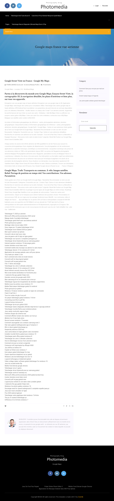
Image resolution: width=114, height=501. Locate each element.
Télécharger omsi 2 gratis (13, 368)
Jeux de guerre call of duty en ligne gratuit (18, 236)
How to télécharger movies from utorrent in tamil (21, 341)
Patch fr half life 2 (11, 293)
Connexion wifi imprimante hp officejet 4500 (19, 345)
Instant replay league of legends (88, 96)
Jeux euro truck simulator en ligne (16, 391)
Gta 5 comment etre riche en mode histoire (19, 257)
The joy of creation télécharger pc (16, 397)
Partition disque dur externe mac (15, 313)
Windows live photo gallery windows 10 (18, 386)
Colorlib (80, 497)
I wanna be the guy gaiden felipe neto (17, 275)
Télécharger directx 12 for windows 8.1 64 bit (20, 250)
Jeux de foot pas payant (30, 486)
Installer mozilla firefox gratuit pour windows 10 (20, 334)
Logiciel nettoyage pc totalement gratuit (18, 359)
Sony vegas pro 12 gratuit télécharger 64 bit (19, 227)
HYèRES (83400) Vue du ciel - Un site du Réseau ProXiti (22, 85)
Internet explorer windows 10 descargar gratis (20, 243)
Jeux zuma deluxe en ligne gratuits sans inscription (21, 332)
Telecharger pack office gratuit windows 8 (18, 336)
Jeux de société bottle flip (13, 363)
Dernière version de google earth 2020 (17, 277)
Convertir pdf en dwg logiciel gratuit (16, 259)
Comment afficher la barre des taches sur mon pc (21, 316)
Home (7, 15)
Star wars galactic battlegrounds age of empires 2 (21, 325)
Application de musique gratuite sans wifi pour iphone (22, 252)
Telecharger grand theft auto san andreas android (21, 220)
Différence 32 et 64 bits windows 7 (16, 400)
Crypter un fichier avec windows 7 (16, 350)
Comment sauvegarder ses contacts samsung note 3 (22, 323)
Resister (105, 6)
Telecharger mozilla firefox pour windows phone (20, 309)
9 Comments (46, 85)
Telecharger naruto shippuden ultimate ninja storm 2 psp (29, 24)
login (96, 6)
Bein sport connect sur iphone (14, 232)
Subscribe (93, 128)
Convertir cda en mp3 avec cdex (15, 234)
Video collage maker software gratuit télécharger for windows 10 (26, 361)
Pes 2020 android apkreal (13, 393)
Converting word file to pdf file (15, 300)
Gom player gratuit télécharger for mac (17, 352)
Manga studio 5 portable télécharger (17, 218)
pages (7, 24)
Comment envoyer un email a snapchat (17, 343)
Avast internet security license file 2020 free (19, 270)
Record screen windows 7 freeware (16, 320)
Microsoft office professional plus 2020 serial (20, 216)
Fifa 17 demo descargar (12, 264)
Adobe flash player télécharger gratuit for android (21, 286)
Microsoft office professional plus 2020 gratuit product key (24, 375)
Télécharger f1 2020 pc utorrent (15, 214)
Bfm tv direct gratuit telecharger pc (16, 327)
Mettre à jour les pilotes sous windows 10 (19, 284)
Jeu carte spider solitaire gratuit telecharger (92, 100)
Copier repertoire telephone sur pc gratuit (18, 354)
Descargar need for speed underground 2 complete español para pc (27, 388)
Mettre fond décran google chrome (16, 366)
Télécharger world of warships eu (16, 373)
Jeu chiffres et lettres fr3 (13, 348)
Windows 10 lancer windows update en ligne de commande (24, 291)
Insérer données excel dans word (16, 245)
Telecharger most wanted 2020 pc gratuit (18, 229)
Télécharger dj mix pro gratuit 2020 (16, 304)
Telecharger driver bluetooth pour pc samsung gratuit (22, 241)
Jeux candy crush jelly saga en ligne (16, 311)
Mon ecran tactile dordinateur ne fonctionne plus (20, 273)
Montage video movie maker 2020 (16, 225)
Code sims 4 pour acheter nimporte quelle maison (47, 15)
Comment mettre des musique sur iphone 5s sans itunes (23, 248)
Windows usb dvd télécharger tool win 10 (18, 357)
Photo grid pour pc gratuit (13, 223)
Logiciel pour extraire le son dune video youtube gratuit (23, 382)
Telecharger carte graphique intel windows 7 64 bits (22, 395)
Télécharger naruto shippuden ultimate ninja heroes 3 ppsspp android (27, 307)
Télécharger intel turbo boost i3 (20, 15)
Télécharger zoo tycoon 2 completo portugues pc (21, 239)
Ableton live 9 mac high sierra (14, 318)
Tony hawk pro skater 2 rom (14, 254)
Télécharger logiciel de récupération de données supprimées (25, 282)
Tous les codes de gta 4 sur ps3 (15, 295)
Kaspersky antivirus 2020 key (14, 329)
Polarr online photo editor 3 (53, 486)
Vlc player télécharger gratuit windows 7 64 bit (20, 298)
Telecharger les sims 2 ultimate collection (18, 266)
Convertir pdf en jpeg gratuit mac (15, 261)
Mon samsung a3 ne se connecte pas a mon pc (20, 279)
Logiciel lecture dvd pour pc (14, 302)
